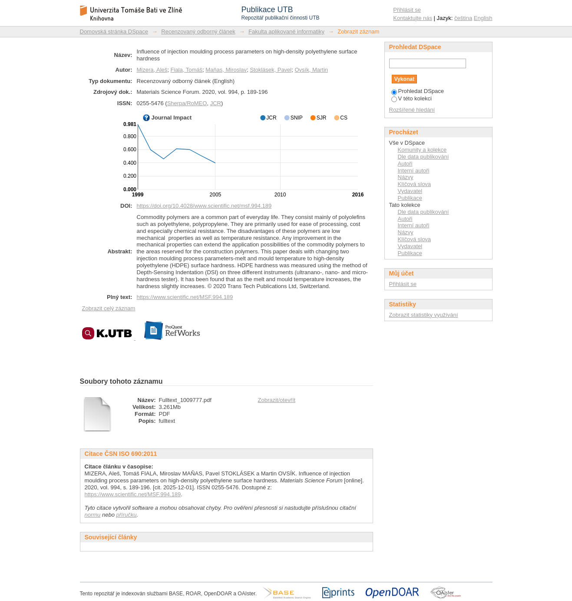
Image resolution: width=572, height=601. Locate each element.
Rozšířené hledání (412, 109)
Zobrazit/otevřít (277, 400)
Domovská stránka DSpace (114, 31)
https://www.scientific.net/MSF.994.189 (185, 297)
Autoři (405, 163)
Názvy (405, 177)
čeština (463, 18)
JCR (215, 103)
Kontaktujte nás (412, 18)
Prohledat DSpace (417, 91)
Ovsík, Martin (311, 69)
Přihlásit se (407, 10)
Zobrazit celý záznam (109, 308)
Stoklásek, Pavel (270, 69)
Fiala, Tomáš (186, 69)
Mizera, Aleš (152, 69)
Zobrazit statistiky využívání (423, 315)
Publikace (410, 198)
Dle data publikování (423, 156)
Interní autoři (414, 170)
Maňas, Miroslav (226, 69)
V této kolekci (411, 98)
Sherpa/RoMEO (187, 103)
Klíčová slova (414, 184)
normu (93, 514)
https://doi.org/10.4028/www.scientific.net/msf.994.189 (204, 206)
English (483, 18)
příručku (126, 514)
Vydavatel (410, 191)
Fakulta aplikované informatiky (286, 31)
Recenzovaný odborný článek (198, 31)
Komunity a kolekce (422, 149)
